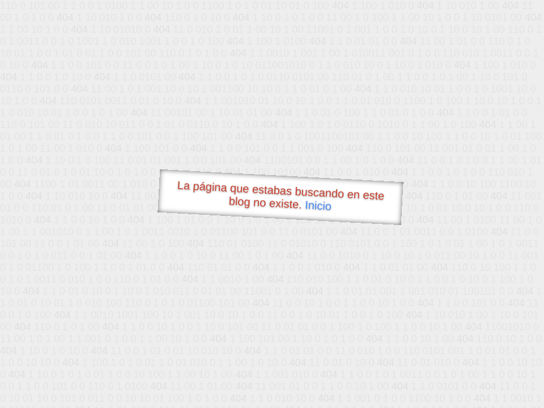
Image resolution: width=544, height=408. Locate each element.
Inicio (318, 205)
